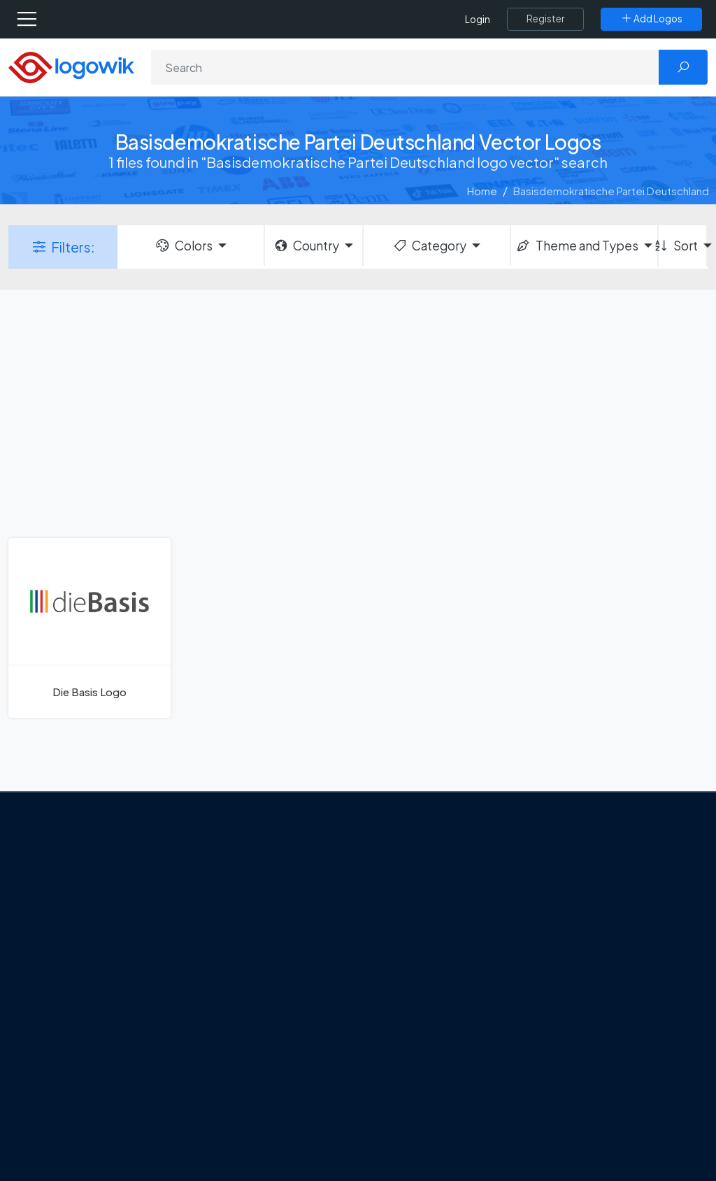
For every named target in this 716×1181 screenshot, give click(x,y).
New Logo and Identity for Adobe (272, 1013)
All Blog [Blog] (228, 1144)
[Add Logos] (651, 19)
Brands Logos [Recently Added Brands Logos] (580, 874)
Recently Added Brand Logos (600, 1004)
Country (306, 245)
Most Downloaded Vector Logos (608, 1044)
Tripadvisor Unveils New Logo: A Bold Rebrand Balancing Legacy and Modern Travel (265, 955)
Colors (183, 245)
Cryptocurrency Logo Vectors (599, 1084)
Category (429, 245)
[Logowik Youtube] (158, 1035)
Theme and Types (576, 245)
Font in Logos (578, 972)
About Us (64, 927)
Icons (560, 923)
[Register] (545, 19)
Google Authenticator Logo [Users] (445, 898)
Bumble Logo (411, 1021)
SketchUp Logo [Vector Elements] (416, 947)
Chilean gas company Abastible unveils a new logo (276, 1053)
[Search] (405, 67)
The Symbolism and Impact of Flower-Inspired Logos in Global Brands (276, 1102)
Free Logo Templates (597, 898)
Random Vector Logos (600, 1142)
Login (477, 19)
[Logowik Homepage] (71, 66)
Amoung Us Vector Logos (439, 874)
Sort (678, 245)
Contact (63, 952)
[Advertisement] (358, 412)
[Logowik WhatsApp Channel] (73, 1062)
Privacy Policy (75, 976)
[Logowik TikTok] (44, 1062)
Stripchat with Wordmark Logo (437, 1077)
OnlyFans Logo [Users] (414, 923)
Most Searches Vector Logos (615, 1118)
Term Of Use (72, 1001)
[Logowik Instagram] (100, 1035)
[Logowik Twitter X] (72, 1035)
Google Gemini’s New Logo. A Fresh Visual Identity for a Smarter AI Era (277, 889)
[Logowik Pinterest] (129, 1035)
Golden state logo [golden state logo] (422, 1046)
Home (482, 190)
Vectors (566, 947)
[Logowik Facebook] (43, 1035)
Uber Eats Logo (415, 972)
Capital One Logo (421, 997)
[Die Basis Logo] (89, 628)
